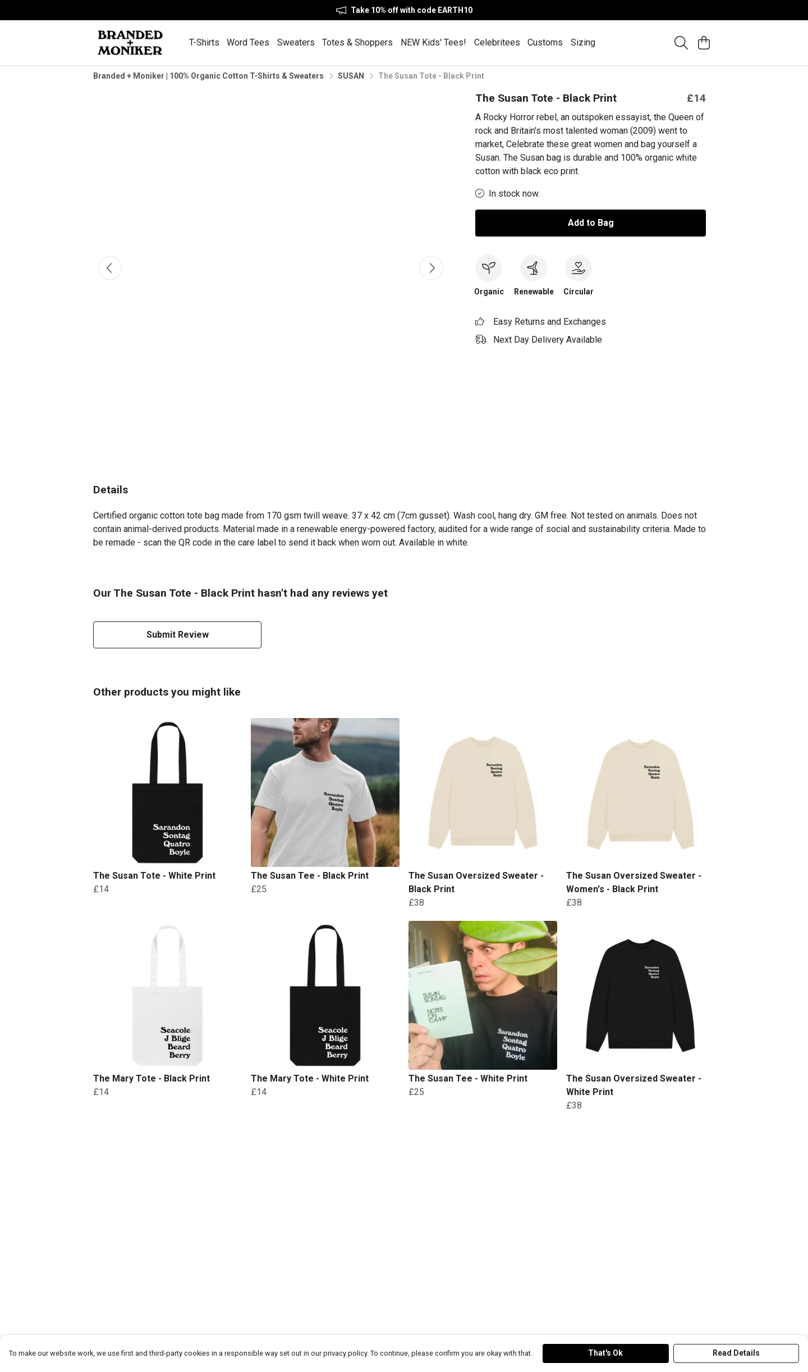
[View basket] (703, 42)
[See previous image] (110, 272)
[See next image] (431, 272)
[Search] (681, 42)
